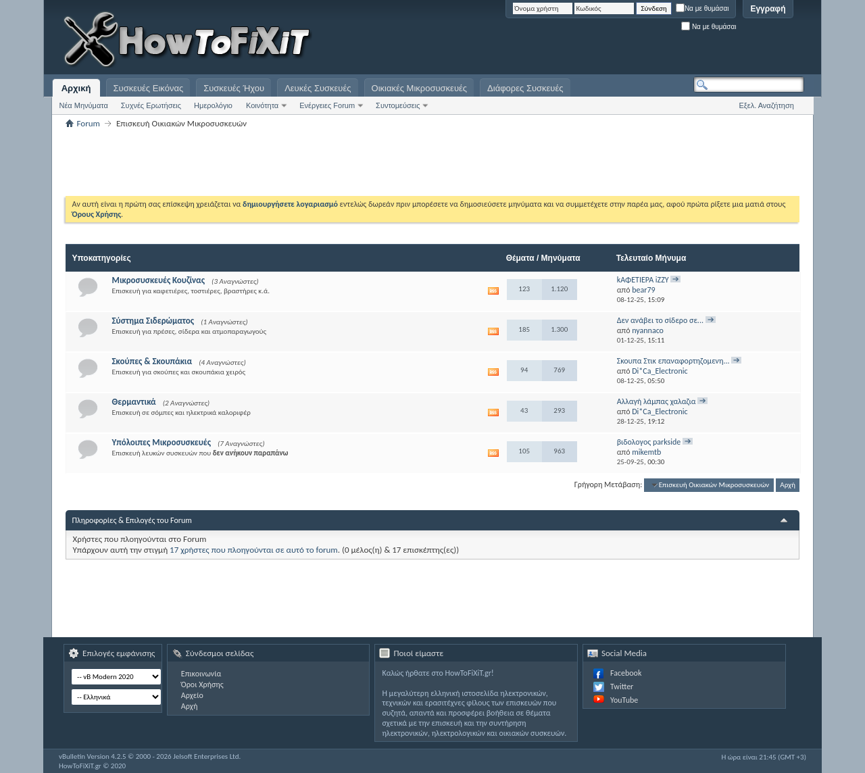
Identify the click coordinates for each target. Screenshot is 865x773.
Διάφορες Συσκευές (525, 88)
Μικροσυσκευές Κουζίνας (158, 280)
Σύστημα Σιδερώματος (153, 321)
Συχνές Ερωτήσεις (151, 105)
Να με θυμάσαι (702, 8)
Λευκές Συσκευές (318, 88)
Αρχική (76, 88)
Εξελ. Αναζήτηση (766, 105)
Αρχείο (192, 695)
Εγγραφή (767, 9)
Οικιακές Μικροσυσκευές (420, 88)
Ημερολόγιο (213, 105)
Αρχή (787, 484)
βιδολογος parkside (649, 442)
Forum (88, 123)
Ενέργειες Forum (327, 105)
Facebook (625, 673)
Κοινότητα (262, 105)
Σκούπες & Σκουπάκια (152, 361)
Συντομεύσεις (398, 105)
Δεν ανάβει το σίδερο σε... (660, 320)
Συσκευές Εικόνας (149, 88)
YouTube (624, 700)
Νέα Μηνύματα (83, 105)
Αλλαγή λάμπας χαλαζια (656, 401)
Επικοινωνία (201, 673)
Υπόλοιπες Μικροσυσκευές (161, 442)
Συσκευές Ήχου (233, 88)
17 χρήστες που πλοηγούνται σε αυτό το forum (254, 550)
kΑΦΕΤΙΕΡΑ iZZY (643, 279)
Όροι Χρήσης (202, 684)
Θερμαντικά (134, 402)
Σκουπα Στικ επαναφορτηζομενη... (673, 361)
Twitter (621, 686)
